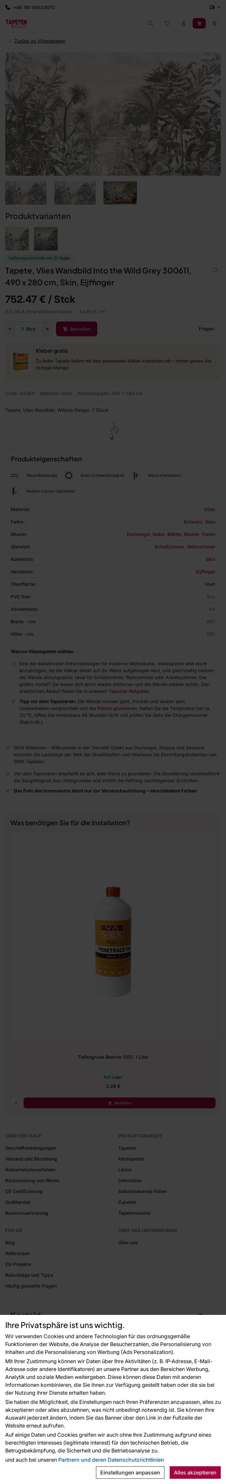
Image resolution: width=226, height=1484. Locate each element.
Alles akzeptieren (195, 1472)
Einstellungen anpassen (130, 1472)
